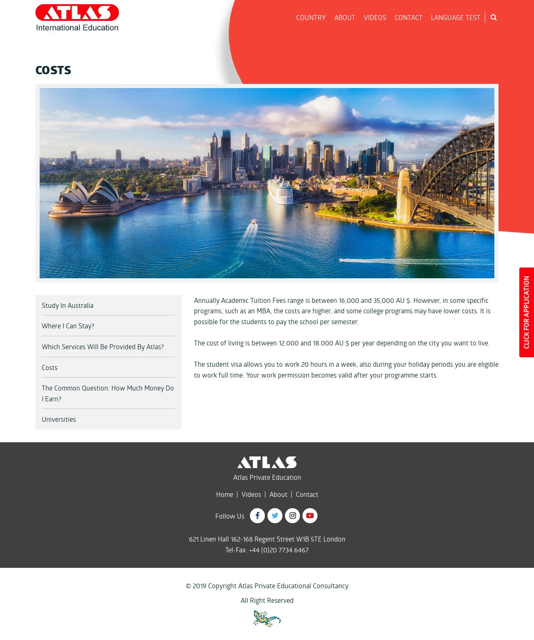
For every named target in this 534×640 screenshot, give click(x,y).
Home (224, 494)
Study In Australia (67, 305)
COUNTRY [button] (311, 17)
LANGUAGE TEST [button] (456, 17)
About (278, 494)
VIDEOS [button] (375, 17)
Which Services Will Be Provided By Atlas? (103, 346)
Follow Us (229, 515)
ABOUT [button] (344, 17)
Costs (50, 367)
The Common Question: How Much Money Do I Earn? (108, 393)
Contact (307, 494)
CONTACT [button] (409, 17)
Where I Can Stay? (68, 325)
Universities (59, 419)
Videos (251, 494)
